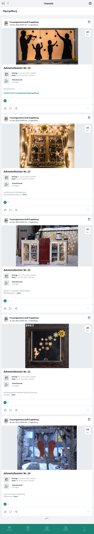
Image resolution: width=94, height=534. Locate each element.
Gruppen (65, 530)
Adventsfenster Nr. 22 (17, 270)
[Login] (3, 3)
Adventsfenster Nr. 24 (17, 68)
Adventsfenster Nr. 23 (17, 171)
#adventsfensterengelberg (15, 93)
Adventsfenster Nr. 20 (17, 473)
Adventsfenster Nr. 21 (17, 371)
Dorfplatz (9, 530)
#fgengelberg (33, 93)
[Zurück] (8, 3)
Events (28, 530)
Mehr (84, 530)
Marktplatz (47, 530)
